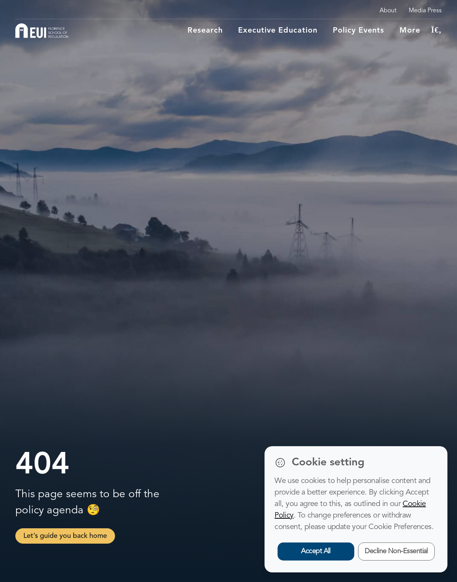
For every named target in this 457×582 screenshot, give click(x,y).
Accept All (315, 551)
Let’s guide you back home (65, 536)
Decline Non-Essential (396, 551)
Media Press (425, 11)
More (409, 31)
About (388, 11)
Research (205, 31)
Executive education (277, 31)
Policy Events (358, 31)
